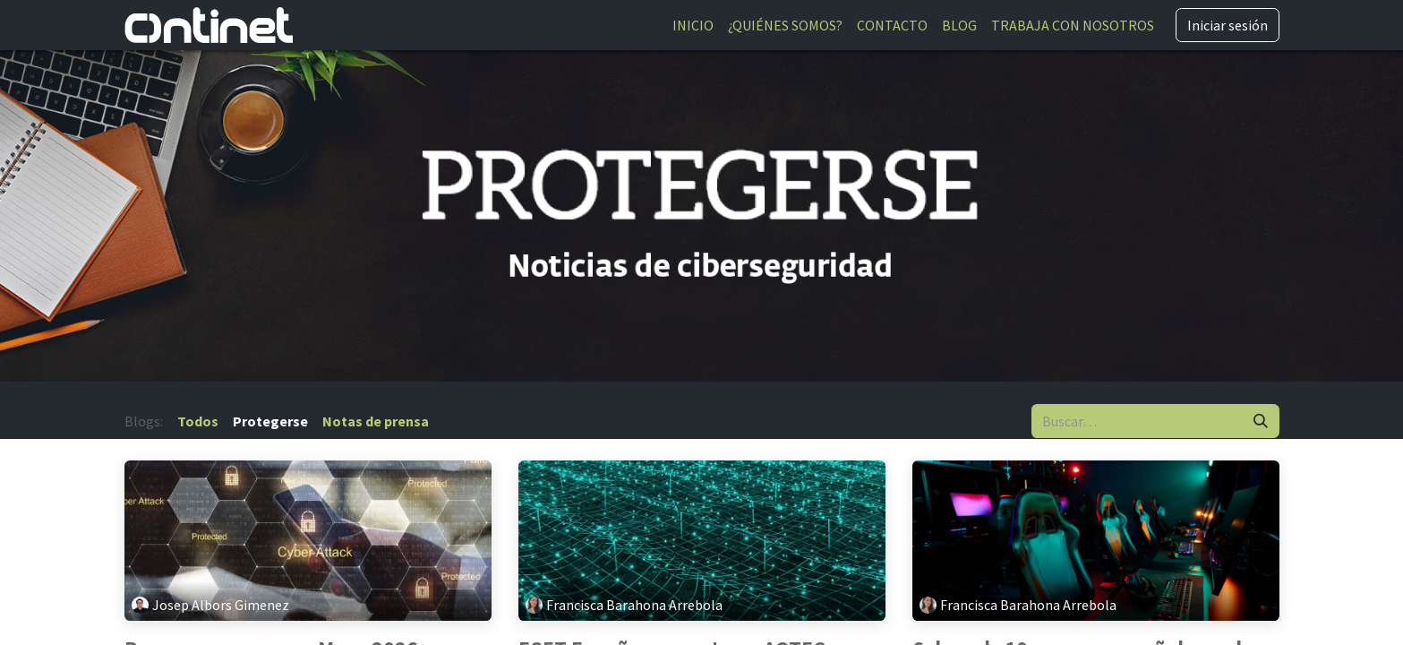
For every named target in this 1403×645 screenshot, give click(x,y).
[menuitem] (693, 25)
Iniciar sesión (1227, 25)
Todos (197, 421)
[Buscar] (1260, 421)
